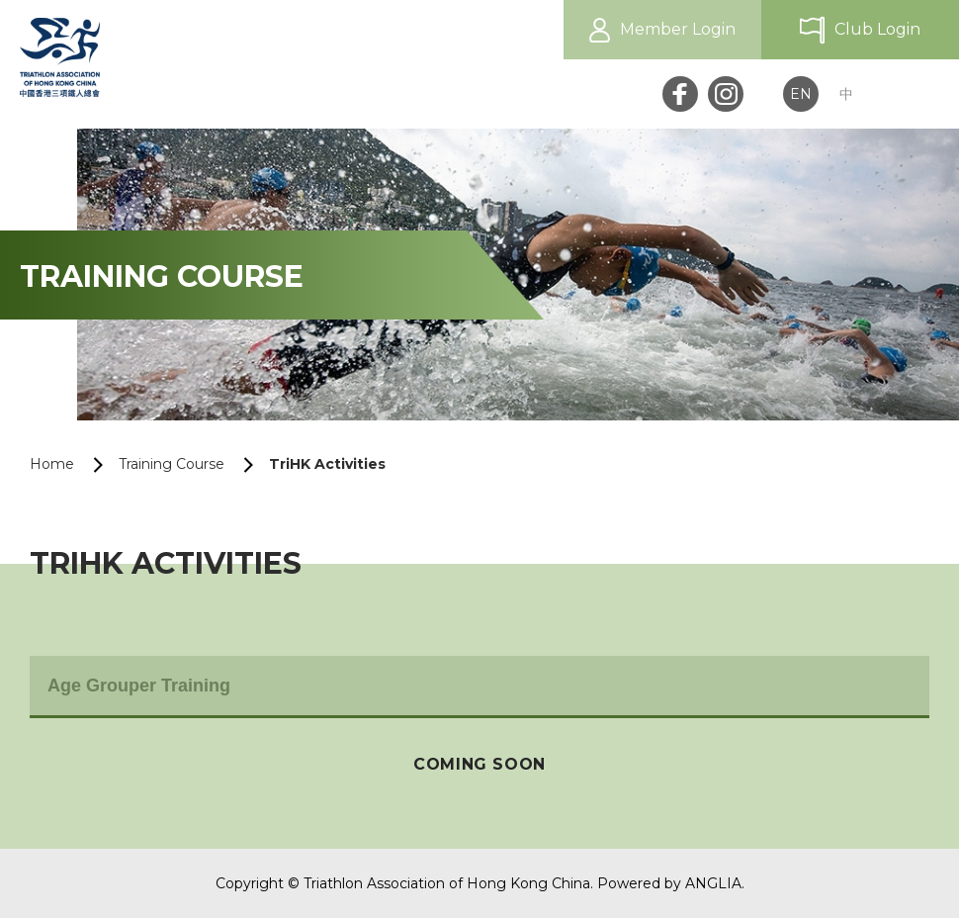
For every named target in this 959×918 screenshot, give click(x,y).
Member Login (678, 29)
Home (52, 464)
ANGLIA (713, 883)
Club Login (877, 29)
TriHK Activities (327, 464)
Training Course (171, 464)
